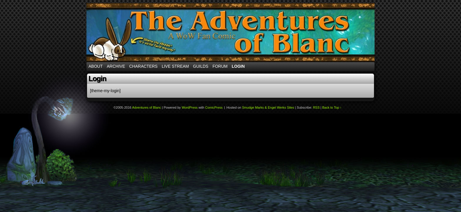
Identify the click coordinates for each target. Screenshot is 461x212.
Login (238, 66)
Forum (220, 66)
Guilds (200, 66)
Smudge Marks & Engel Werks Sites (268, 107)
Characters (143, 66)
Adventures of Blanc (230, 32)
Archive (116, 66)
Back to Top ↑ (332, 107)
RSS (316, 107)
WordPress (190, 107)
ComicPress (214, 107)
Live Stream (175, 66)
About (95, 66)
